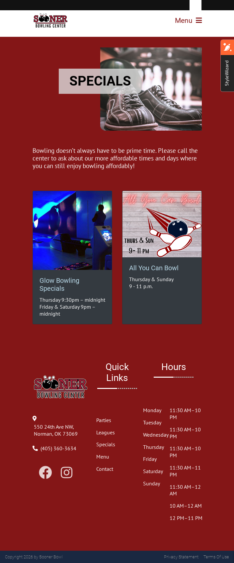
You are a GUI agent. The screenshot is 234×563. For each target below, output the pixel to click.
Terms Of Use (216, 557)
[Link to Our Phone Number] (58, 448)
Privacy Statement (181, 557)
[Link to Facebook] (45, 472)
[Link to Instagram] (66, 472)
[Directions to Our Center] (61, 433)
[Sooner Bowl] (51, 21)
